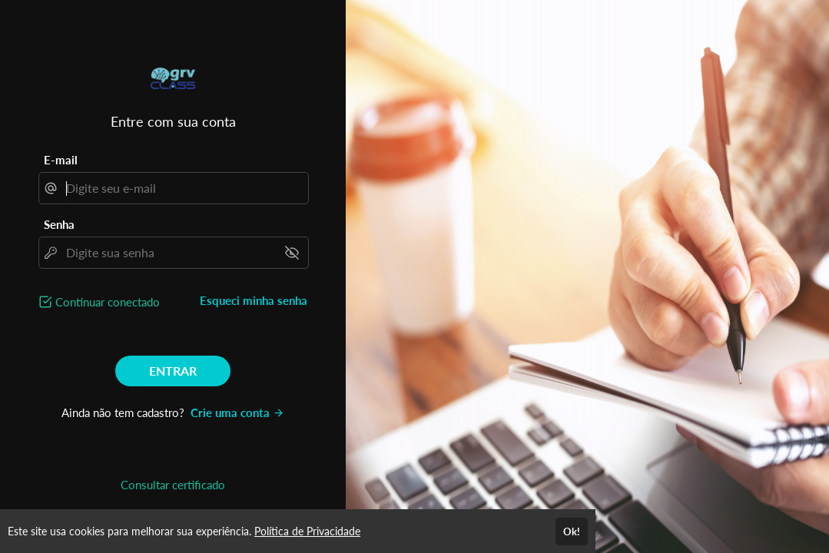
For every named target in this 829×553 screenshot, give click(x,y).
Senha (59, 224)
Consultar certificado (173, 485)
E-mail (61, 160)
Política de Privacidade (307, 531)
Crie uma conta (237, 412)
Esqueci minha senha (253, 300)
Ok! (571, 531)
